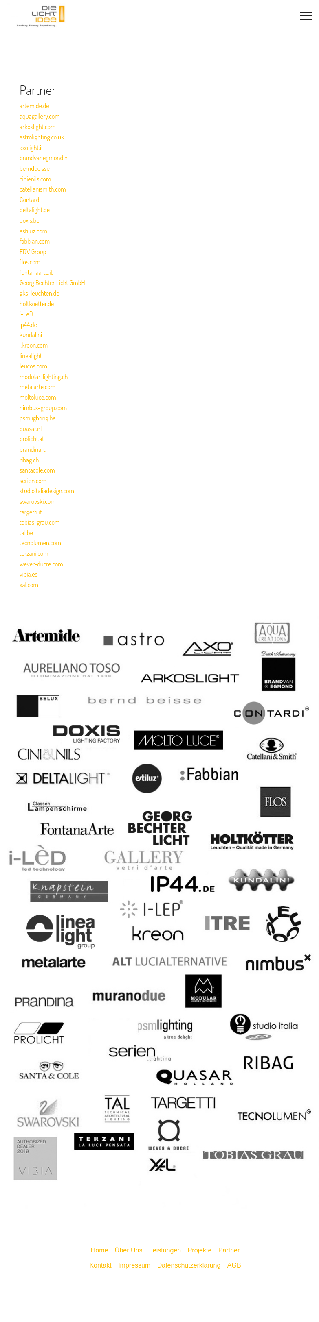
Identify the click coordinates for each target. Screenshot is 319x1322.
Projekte (200, 1250)
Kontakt (100, 1265)
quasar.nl (31, 429)
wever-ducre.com (41, 564)
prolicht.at (32, 439)
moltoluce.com (38, 397)
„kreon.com (34, 345)
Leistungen (165, 1250)
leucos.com (33, 366)
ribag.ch (29, 460)
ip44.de (28, 324)
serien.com (33, 481)
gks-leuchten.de (39, 293)
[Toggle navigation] (306, 16)
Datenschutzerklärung (189, 1265)
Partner (229, 1250)
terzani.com (34, 553)
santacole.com (37, 470)
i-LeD (26, 314)
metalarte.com (37, 387)
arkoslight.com (38, 127)
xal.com (29, 585)
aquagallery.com (40, 116)
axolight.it (31, 148)
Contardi (30, 200)
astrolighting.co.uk (42, 137)
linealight (31, 356)
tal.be (26, 533)
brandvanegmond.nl (44, 158)
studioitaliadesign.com (47, 491)
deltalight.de (35, 210)
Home (99, 1250)
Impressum (134, 1265)
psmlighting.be (38, 418)
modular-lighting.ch (44, 376)
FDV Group (33, 252)
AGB (234, 1265)
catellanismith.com (43, 189)
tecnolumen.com (40, 543)
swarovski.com (38, 501)
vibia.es (28, 574)
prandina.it (33, 449)
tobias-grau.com (40, 522)
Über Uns (129, 1250)
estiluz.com (33, 231)
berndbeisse (35, 168)
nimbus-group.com (43, 408)
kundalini (31, 335)
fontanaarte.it (36, 272)
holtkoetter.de (37, 304)
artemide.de (34, 106)
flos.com (30, 262)
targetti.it (31, 512)
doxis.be (30, 220)
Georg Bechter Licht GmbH (52, 283)
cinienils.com (35, 179)
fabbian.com (35, 241)
